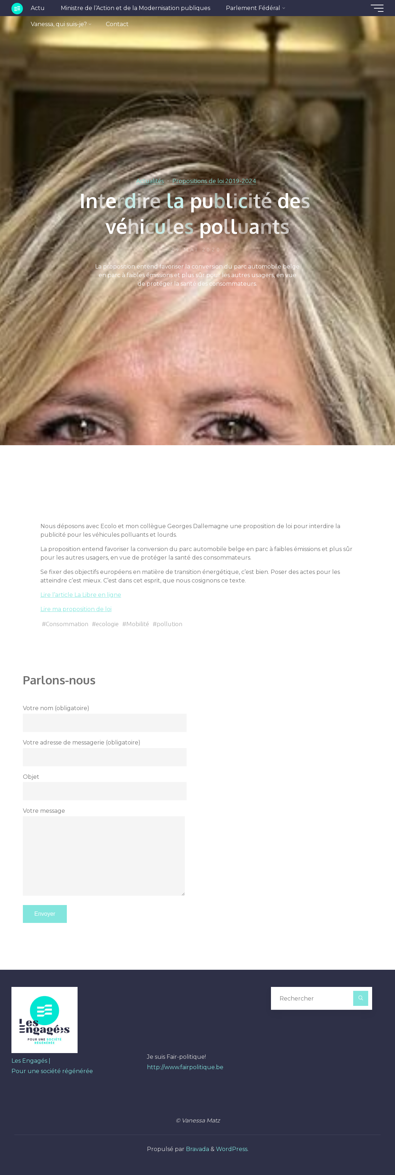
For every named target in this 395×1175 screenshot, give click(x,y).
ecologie (107, 623)
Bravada (196, 1149)
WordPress (231, 1149)
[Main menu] (377, 8)
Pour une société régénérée (52, 1071)
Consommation (67, 623)
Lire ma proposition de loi (76, 609)
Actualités (150, 180)
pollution (169, 623)
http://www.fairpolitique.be (185, 1067)
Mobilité (137, 623)
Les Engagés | (30, 1060)
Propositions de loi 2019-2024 (214, 180)
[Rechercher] (360, 998)
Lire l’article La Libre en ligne (80, 594)
